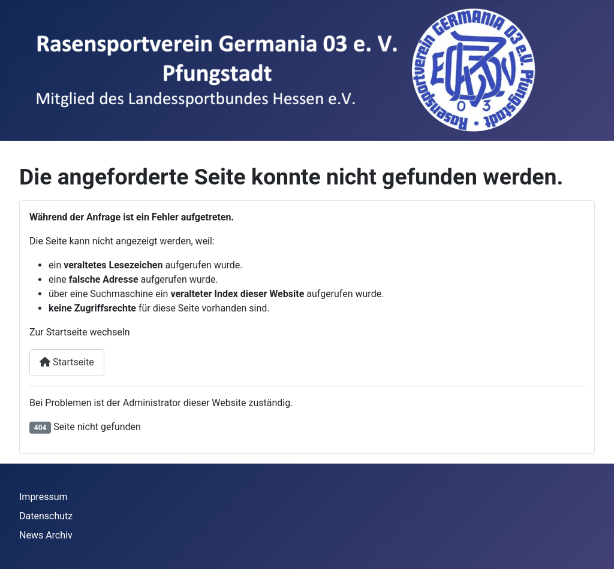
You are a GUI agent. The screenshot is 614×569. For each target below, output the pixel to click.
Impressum (43, 497)
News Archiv (46, 535)
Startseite (67, 362)
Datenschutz (46, 516)
